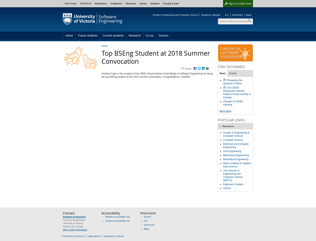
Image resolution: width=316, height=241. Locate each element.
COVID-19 (85, 3)
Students (155, 3)
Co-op (149, 35)
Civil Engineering (232, 151)
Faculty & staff (170, 3)
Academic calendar (210, 15)
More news (225, 111)
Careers (163, 35)
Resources (228, 126)
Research (131, 3)
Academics (116, 3)
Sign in (239, 3)
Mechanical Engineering (236, 155)
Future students (88, 35)
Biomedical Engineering (235, 159)
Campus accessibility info (117, 221)
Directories (237, 15)
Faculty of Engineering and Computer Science (175, 15)
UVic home (70, 3)
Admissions (101, 3)
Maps (249, 15)
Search (147, 217)
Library (143, 3)
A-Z (227, 15)
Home (69, 35)
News (222, 73)
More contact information (75, 229)
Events (233, 73)
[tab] (235, 126)
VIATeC (227, 188)
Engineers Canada (233, 184)
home (105, 46)
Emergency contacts (114, 236)
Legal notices (93, 236)
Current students (113, 35)
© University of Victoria (72, 236)
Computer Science (233, 140)
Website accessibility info (117, 217)
